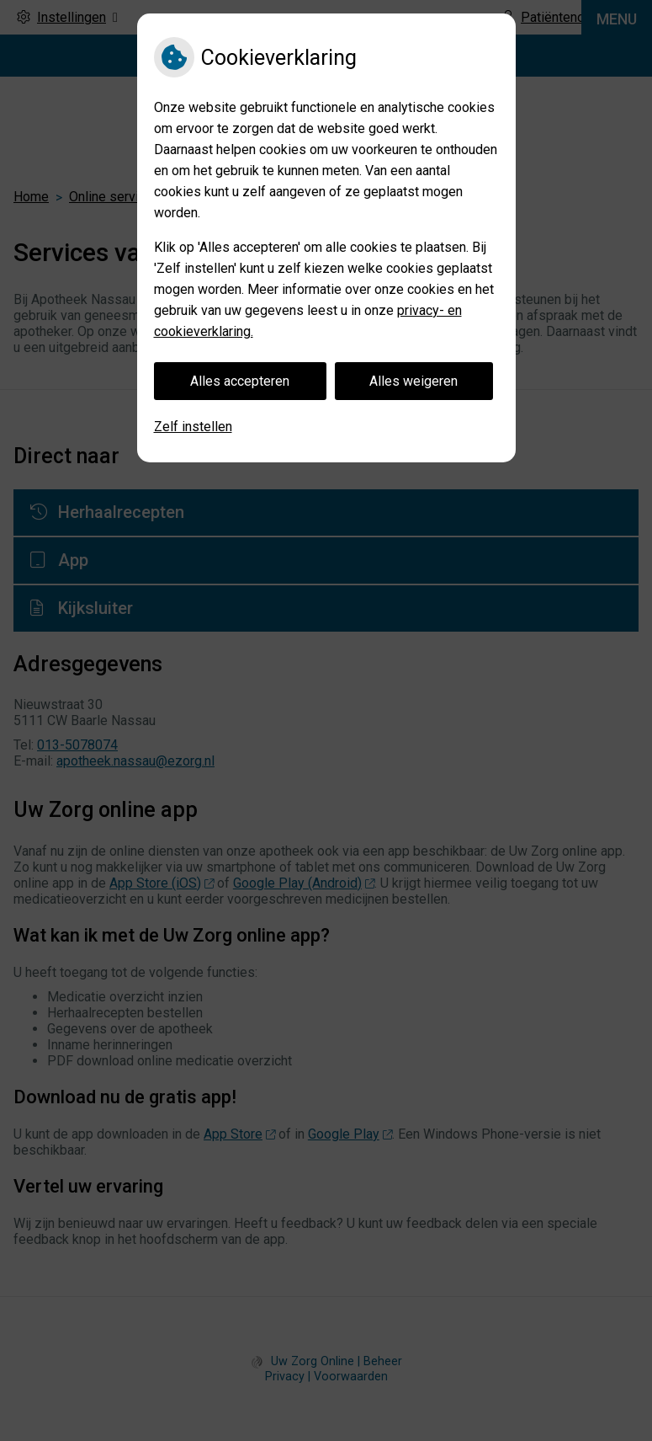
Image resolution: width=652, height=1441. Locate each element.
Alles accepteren (239, 381)
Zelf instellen (193, 427)
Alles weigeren (413, 381)
